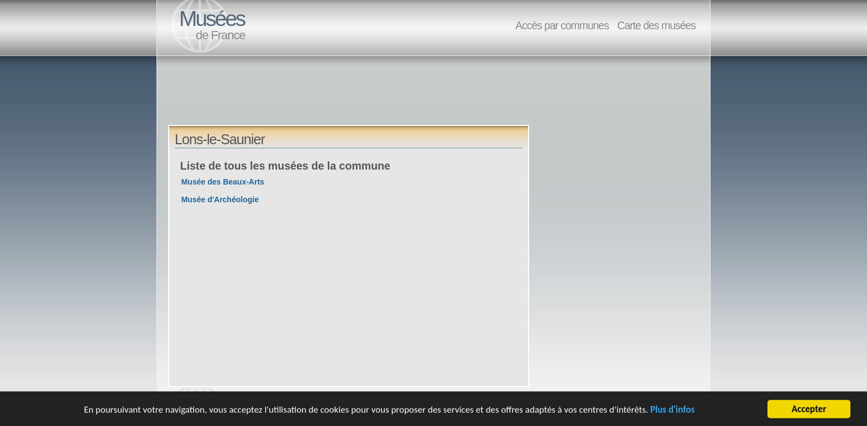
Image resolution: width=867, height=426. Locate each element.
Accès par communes (562, 25)
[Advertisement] (369, 100)
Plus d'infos (672, 410)
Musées (211, 18)
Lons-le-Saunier (220, 139)
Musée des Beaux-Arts (222, 181)
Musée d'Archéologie (220, 199)
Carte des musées (656, 25)
